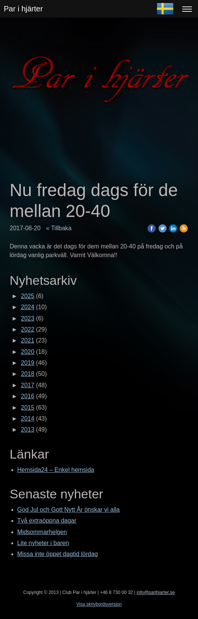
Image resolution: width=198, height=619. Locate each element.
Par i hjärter (23, 9)
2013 (27, 429)
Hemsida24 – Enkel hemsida (55, 470)
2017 (27, 385)
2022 (27, 329)
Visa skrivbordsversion (99, 604)
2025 (27, 296)
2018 (27, 374)
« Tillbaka (59, 228)
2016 (27, 396)
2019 (27, 363)
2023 (27, 318)
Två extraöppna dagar (47, 520)
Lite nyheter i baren (43, 543)
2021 (27, 340)
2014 (27, 418)
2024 (27, 307)
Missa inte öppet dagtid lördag (57, 554)
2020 (27, 352)
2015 (27, 407)
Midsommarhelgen (42, 532)
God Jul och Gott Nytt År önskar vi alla (68, 509)
